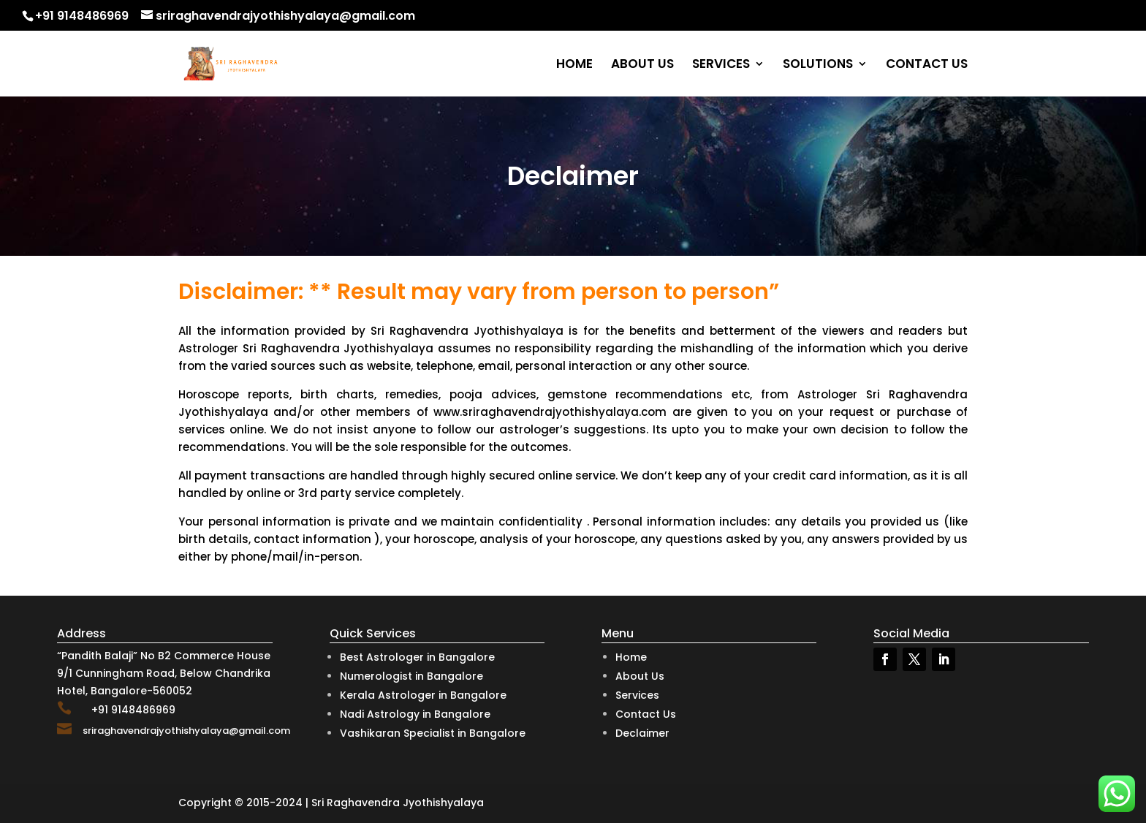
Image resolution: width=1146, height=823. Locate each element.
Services (637, 695)
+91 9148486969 (82, 15)
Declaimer (642, 733)
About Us (639, 676)
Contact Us (645, 714)
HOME (574, 65)
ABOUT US (642, 65)
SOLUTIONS (818, 65)
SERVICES (721, 65)
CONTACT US (927, 65)
